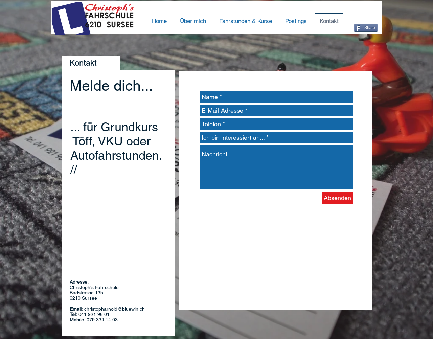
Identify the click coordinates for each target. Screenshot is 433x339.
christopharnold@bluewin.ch (114, 309)
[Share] (366, 28)
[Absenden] (337, 198)
